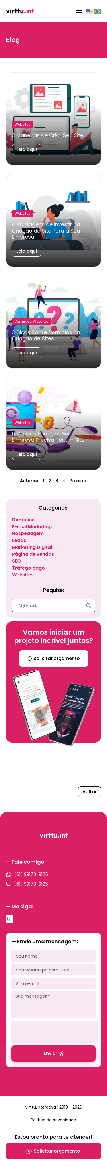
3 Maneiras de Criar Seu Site (47, 135)
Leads (19, 540)
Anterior (29, 480)
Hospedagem (28, 533)
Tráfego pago (28, 568)
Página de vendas (33, 554)
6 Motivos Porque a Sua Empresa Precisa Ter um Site (48, 437)
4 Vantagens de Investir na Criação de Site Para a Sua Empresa (46, 230)
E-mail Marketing (32, 526)
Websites (23, 575)
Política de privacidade (53, 1120)
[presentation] (54, 1032)
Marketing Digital (32, 547)
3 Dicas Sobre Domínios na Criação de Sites (46, 335)
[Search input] (51, 606)
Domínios (23, 519)
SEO (16, 561)
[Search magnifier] (89, 606)
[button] (79, 11)
